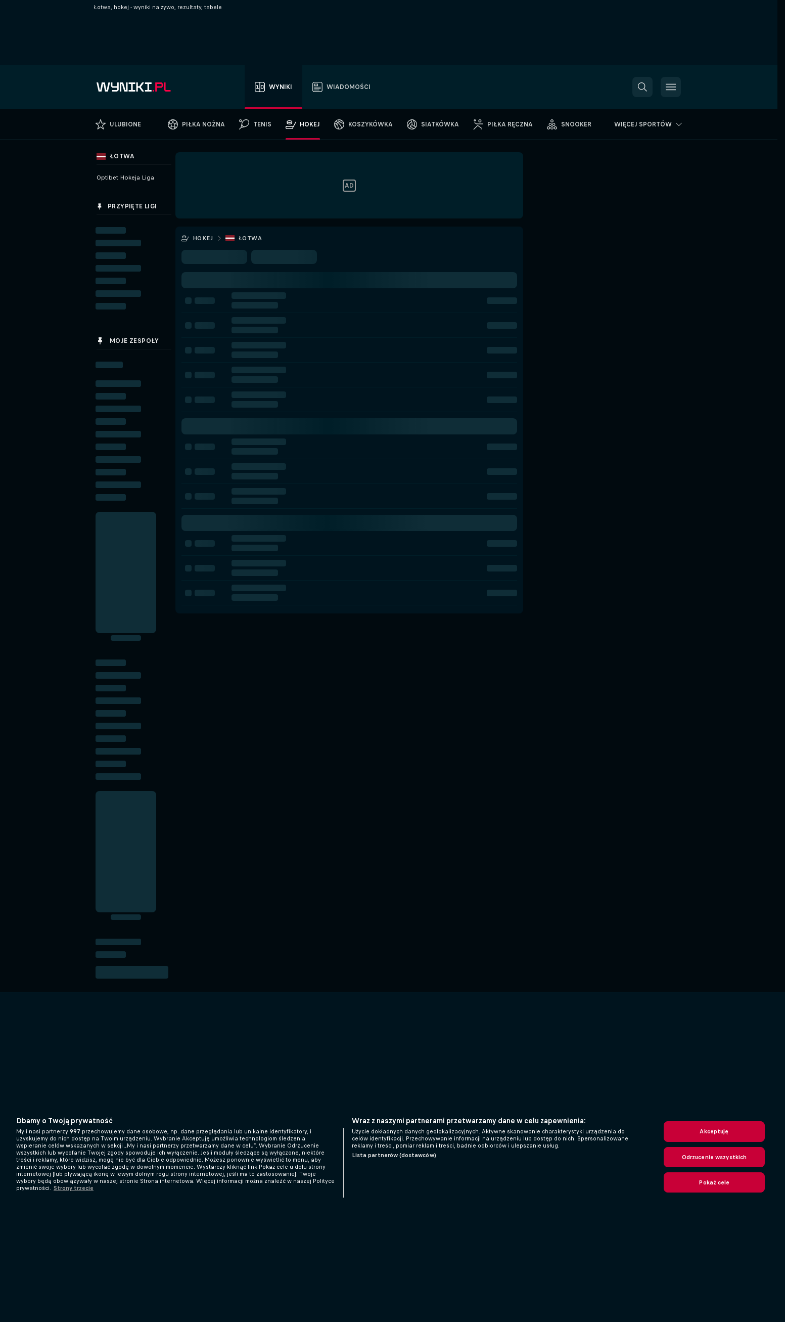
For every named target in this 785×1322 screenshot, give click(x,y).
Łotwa (250, 238)
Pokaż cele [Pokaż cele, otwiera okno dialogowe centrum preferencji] (714, 1182)
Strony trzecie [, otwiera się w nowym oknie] (74, 1188)
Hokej (203, 238)
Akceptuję (714, 1131)
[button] (642, 87)
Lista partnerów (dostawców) (394, 1155)
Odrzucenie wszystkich (714, 1157)
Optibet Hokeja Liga (125, 177)
